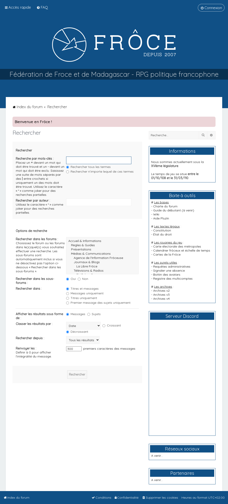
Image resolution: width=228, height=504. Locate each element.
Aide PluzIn (161, 218)
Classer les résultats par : (34, 324)
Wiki (156, 214)
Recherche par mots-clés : (35, 159)
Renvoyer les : (26, 348)
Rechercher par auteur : (33, 200)
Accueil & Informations (102, 241)
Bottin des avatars (166, 275)
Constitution (162, 230)
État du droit (162, 234)
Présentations (102, 249)
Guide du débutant (167, 210)
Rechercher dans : (29, 289)
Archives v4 (161, 299)
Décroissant (77, 332)
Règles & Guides (102, 245)
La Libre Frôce (102, 266)
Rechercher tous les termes (88, 167)
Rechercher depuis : (30, 338)
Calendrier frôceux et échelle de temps (181, 250)
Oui (71, 279)
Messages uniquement (85, 293)
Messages (75, 314)
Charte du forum (165, 206)
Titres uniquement (81, 298)
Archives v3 (161, 295)
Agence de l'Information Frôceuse (102, 258)
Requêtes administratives (171, 266)
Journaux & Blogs (102, 262)
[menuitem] (42, 7)
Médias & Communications (102, 254)
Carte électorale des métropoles (177, 246)
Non (83, 279)
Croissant (111, 325)
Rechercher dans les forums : (37, 239)
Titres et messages (82, 289)
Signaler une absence (169, 271)
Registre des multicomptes (173, 279)
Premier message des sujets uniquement (98, 303)
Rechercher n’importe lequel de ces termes (100, 171)
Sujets (94, 314)
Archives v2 (161, 291)
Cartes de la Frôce (167, 254)
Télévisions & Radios (102, 271)
